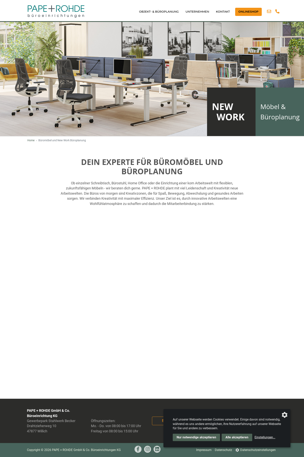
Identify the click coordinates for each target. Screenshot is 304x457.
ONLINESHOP (248, 11)
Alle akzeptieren (236, 437)
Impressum (204, 450)
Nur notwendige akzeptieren (196, 437)
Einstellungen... (265, 437)
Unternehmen (197, 11)
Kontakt (223, 11)
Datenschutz (223, 450)
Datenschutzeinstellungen (258, 450)
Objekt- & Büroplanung (159, 11)
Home (31, 140)
